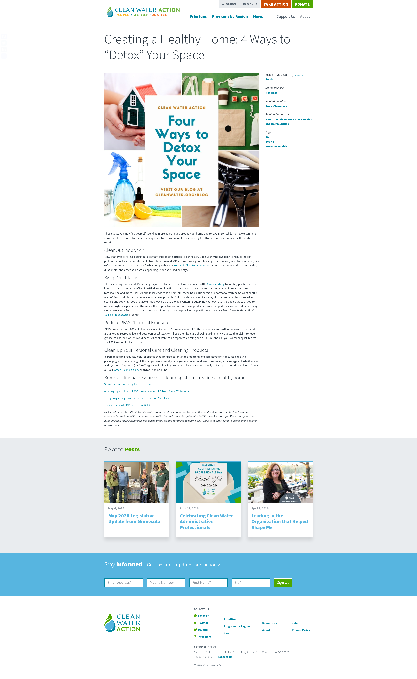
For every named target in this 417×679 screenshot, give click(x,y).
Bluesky (201, 629)
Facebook (202, 615)
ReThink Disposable (116, 315)
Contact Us (224, 657)
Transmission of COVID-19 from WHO (127, 405)
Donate (302, 4)
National (271, 93)
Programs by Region (230, 16)
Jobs (295, 623)
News (258, 16)
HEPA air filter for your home (191, 265)
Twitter (201, 622)
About (305, 16)
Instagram (202, 636)
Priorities (198, 16)
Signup (250, 4)
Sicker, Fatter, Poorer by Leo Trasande (127, 384)
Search (229, 4)
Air (267, 137)
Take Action (276, 4)
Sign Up (283, 582)
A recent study (215, 284)
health (269, 141)
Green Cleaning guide (127, 370)
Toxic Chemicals (276, 106)
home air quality (276, 146)
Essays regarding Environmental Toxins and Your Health (138, 398)
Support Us (286, 16)
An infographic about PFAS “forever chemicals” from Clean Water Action (148, 391)
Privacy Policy (301, 630)
